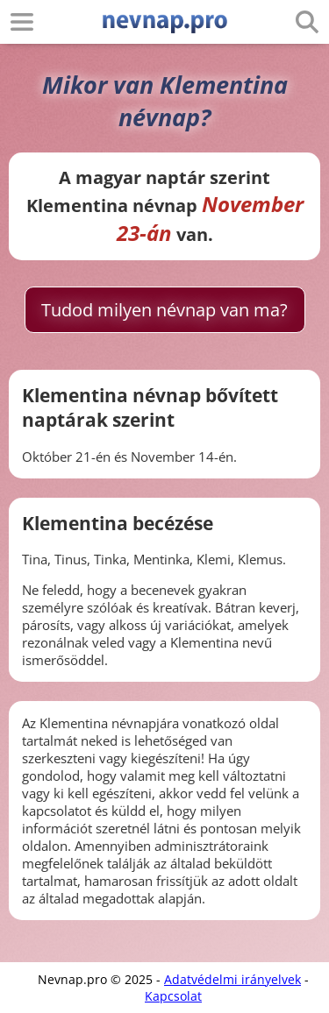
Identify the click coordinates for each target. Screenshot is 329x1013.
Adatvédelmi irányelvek (232, 979)
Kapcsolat (173, 996)
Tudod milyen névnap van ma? (164, 310)
